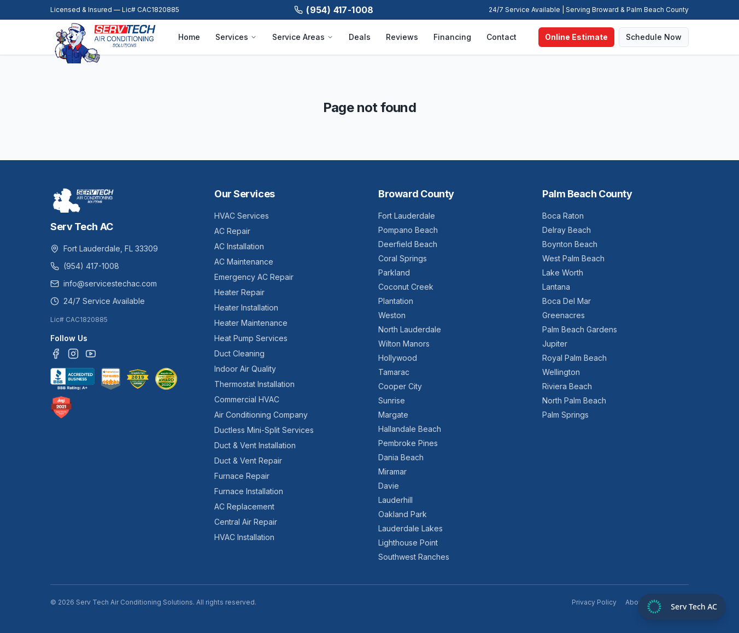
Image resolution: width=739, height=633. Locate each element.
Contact (501, 37)
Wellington (561, 372)
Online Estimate (576, 37)
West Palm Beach (573, 258)
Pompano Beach (408, 230)
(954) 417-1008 (334, 9)
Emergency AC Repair (254, 277)
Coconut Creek (405, 286)
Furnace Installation (248, 491)
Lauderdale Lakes (410, 528)
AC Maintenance (243, 261)
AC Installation (239, 246)
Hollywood (397, 357)
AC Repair (232, 231)
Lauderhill (395, 500)
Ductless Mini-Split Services (264, 430)
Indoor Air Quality (245, 368)
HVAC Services (241, 215)
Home (189, 37)
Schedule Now (654, 37)
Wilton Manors (404, 343)
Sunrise (391, 400)
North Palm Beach (574, 400)
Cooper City (400, 386)
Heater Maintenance (251, 322)
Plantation (395, 301)
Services (236, 37)
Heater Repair (239, 292)
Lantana (556, 286)
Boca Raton (563, 215)
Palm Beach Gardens (579, 329)
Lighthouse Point (408, 542)
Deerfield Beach (407, 244)
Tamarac (393, 372)
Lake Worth (562, 272)
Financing (452, 37)
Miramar (392, 471)
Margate (393, 414)
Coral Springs (402, 258)
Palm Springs (565, 414)
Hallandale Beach (409, 428)
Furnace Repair (241, 475)
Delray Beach (566, 230)
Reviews (402, 37)
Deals (360, 37)
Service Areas (302, 37)
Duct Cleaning (239, 353)
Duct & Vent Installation (255, 445)
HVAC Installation (244, 537)
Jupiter (554, 343)
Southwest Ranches (413, 556)
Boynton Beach (569, 244)
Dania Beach (401, 457)
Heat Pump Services (251, 338)
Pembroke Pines (408, 443)
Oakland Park (402, 514)
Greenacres (563, 315)
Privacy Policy (594, 602)
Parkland (394, 272)
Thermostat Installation (254, 384)
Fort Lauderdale (406, 215)
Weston (392, 315)
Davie (388, 485)
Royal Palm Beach (574, 357)
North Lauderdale (409, 329)
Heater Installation (246, 307)
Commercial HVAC (246, 399)
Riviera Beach (567, 386)
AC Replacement (244, 506)
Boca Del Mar (566, 301)
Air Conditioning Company (261, 414)
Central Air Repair (245, 521)
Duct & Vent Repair (248, 460)
